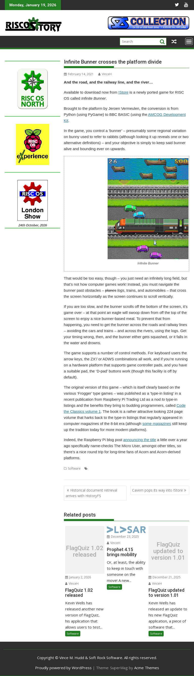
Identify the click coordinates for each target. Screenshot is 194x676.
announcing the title (139, 440)
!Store (123, 92)
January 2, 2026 (78, 577)
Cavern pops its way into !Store (157, 490)
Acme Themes (146, 667)
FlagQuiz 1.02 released (84, 551)
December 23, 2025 (123, 536)
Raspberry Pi (90, 474)
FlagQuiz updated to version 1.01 (168, 551)
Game (144, 468)
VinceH (105, 74)
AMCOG (94, 468)
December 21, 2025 (165, 577)
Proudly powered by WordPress (63, 667)
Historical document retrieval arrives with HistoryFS (91, 493)
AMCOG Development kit (120, 468)
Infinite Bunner (161, 468)
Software (74, 468)
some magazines (156, 423)
